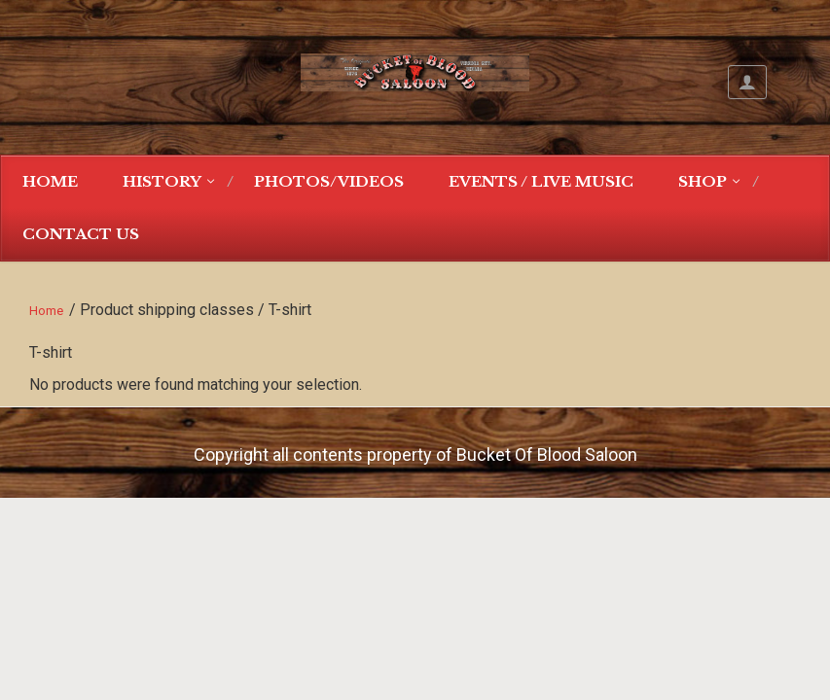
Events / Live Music (541, 181)
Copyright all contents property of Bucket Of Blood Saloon (415, 454)
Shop (702, 181)
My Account (747, 82)
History (162, 181)
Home (50, 181)
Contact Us (80, 234)
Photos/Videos (329, 181)
